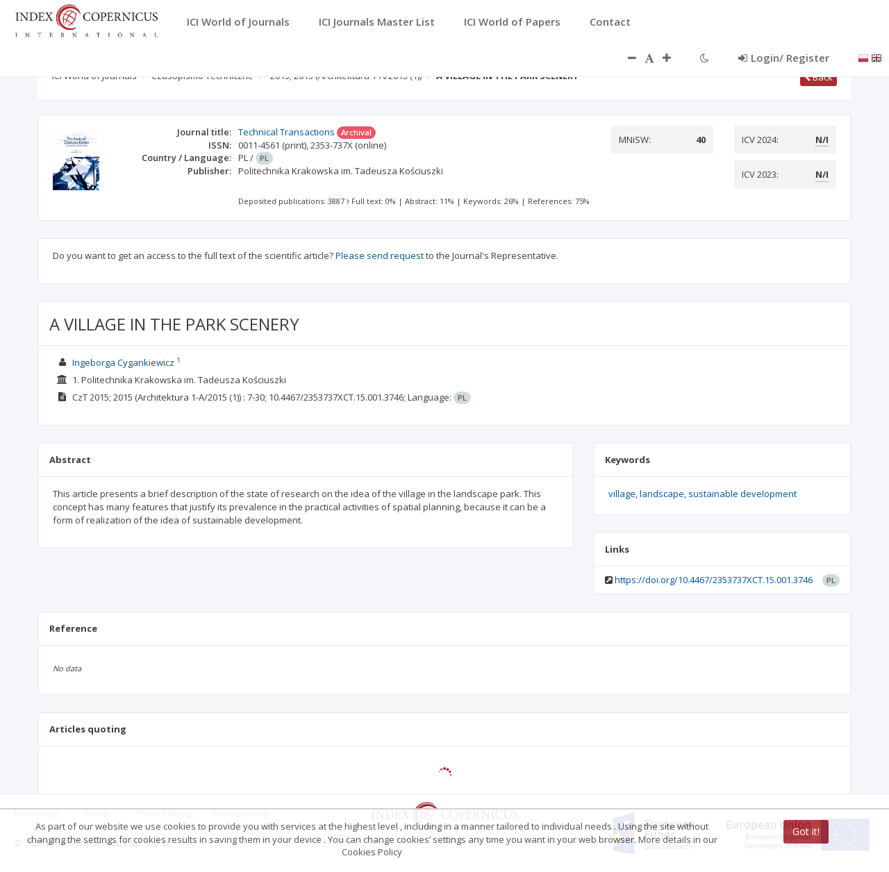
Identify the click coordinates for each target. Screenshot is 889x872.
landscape (662, 493)
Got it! (806, 831)
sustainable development (742, 493)
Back (818, 77)
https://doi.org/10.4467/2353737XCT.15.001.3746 (714, 579)
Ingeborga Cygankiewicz (123, 362)
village (621, 493)
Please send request (379, 255)
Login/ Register (783, 58)
